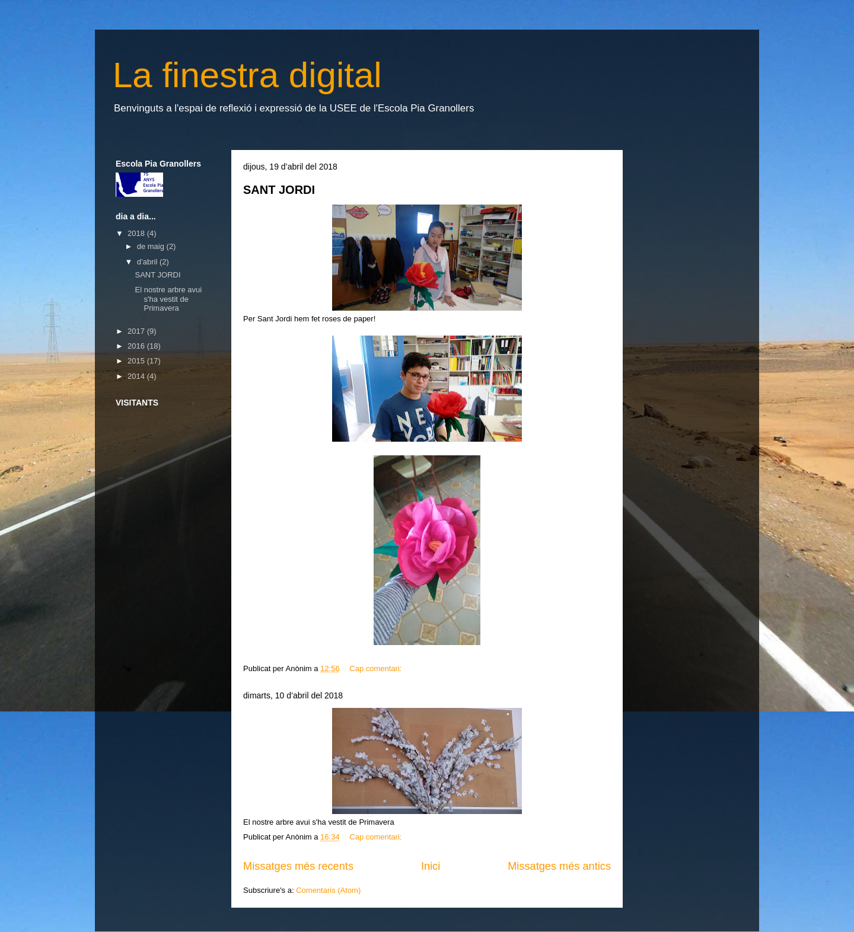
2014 (137, 376)
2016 (137, 345)
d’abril (148, 261)
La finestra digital (247, 75)
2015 (137, 360)
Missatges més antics (559, 866)
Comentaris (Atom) (328, 890)
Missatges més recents (298, 866)
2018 (137, 233)
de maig (152, 246)
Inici (430, 866)
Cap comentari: (376, 668)
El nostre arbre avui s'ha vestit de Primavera (168, 298)
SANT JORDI (279, 189)
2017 (137, 331)
